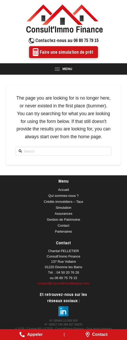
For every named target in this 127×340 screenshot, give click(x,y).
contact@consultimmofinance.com (63, 283)
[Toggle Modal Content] (63, 69)
